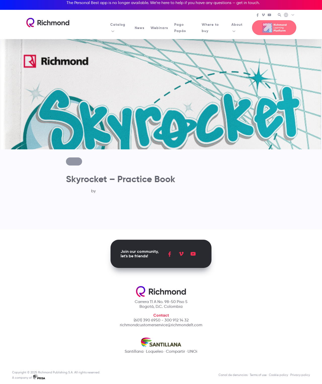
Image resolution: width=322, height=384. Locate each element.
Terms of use (258, 375)
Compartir (175, 351)
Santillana (134, 351)
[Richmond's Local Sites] (289, 15)
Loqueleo (154, 351)
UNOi (192, 351)
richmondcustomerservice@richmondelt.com (161, 324)
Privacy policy (300, 375)
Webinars (159, 27)
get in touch (247, 2)
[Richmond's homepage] (48, 22)
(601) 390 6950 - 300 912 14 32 (161, 320)
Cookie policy (278, 375)
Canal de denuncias (233, 375)
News (140, 27)
